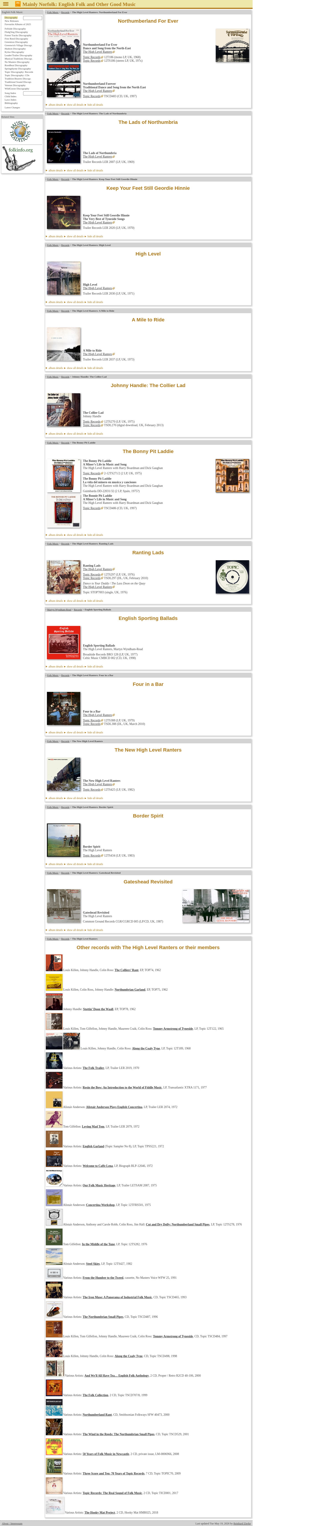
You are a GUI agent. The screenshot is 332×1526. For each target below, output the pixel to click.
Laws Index (10, 99)
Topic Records (92, 57)
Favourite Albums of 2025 (18, 24)
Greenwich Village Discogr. (18, 45)
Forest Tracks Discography (18, 35)
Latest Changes (12, 107)
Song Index (10, 93)
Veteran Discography (15, 85)
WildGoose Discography (17, 88)
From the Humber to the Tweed (103, 1277)
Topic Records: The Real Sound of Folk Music (112, 1493)
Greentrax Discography (16, 42)
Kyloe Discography (14, 52)
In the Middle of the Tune (98, 1244)
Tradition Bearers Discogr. (18, 78)
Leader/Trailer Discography (18, 55)
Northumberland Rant (97, 1414)
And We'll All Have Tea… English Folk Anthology (117, 1375)
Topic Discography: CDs (17, 75)
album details (76, 104)
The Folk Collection (95, 1395)
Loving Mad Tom (93, 1126)
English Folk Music (12, 12)
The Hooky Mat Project (100, 1512)
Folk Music (52, 12)
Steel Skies (93, 1263)
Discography (11, 17)
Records (65, 12)
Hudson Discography (15, 48)
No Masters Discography (17, 62)
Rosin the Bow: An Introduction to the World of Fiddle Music (122, 1087)
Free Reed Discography (16, 38)
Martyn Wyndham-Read (59, 609)
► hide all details (93, 104)
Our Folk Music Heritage (99, 1185)
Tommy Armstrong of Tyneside (173, 1028)
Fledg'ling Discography (16, 32)
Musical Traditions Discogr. (18, 58)
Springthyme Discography (18, 68)
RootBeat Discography (16, 65)
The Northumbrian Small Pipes (103, 1316)
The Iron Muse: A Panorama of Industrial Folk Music (117, 1297)
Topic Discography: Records (19, 72)
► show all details (74, 104)
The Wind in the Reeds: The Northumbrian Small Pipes (119, 1434)
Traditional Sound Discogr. (18, 82)
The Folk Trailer (93, 1068)
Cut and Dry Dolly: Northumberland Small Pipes (177, 1224)
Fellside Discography (15, 28)
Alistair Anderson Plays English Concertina (114, 1107)
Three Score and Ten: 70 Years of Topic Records (114, 1473)
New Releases (12, 21)
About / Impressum (12, 1523)
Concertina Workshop (100, 1205)
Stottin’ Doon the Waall (98, 1009)
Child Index (10, 96)
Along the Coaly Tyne (146, 1048)
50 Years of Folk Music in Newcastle (106, 1454)
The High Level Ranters (97, 51)
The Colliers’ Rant (127, 970)
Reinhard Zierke (242, 1523)
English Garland (93, 1146)
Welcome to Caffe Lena (98, 1166)
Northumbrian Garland (130, 989)
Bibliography (11, 103)
